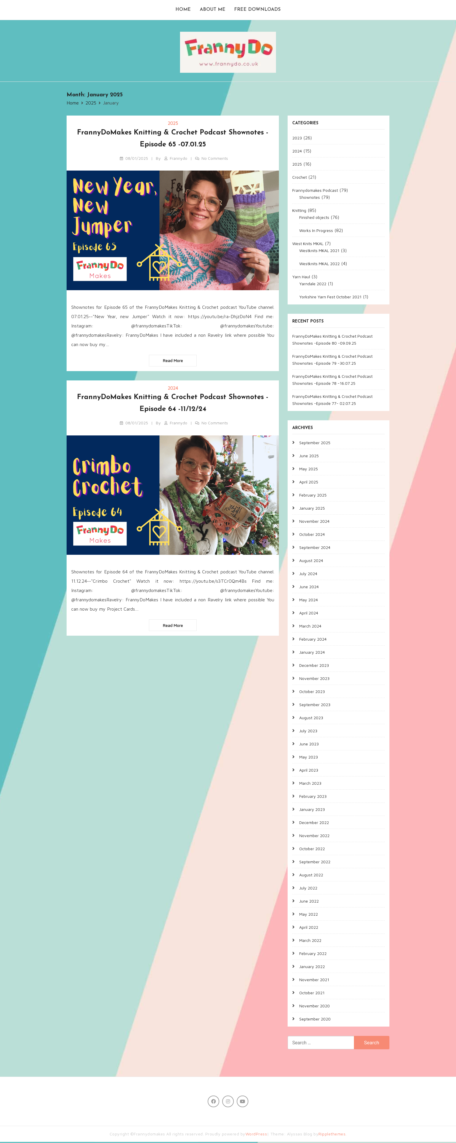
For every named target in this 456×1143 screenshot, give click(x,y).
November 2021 (314, 980)
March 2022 (310, 941)
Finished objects (314, 218)
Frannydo (178, 159)
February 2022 (313, 954)
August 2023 (311, 718)
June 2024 (309, 587)
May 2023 (308, 757)
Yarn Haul (301, 277)
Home (182, 10)
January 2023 (312, 810)
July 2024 (308, 574)
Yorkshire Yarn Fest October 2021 (330, 297)
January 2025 (312, 508)
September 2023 (314, 705)
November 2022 (314, 836)
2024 (173, 389)
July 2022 (308, 888)
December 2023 (314, 666)
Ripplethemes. (332, 1135)
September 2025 (314, 443)
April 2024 (308, 613)
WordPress (256, 1135)
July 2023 (308, 731)
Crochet (299, 178)
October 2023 (312, 692)
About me (212, 10)
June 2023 (309, 744)
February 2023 (313, 797)
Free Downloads (258, 10)
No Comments (215, 159)
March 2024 (310, 626)
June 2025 (309, 456)
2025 (173, 124)
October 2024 (312, 535)
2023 (297, 138)
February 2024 (313, 639)
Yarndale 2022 (312, 284)
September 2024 (314, 548)
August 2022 (311, 875)
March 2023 (310, 784)
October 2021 (312, 993)
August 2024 (311, 561)
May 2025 (308, 469)
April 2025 (308, 482)
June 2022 (309, 901)
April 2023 (308, 770)
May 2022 (308, 914)
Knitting (299, 211)
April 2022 (308, 928)
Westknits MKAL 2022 (319, 264)
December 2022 (314, 823)
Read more (173, 361)
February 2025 (313, 495)
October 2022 (312, 849)
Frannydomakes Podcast (315, 191)
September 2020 (315, 1019)
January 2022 (312, 967)
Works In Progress (316, 231)
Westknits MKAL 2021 (319, 251)
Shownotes (309, 198)
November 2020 (314, 1006)
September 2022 (314, 862)
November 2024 (314, 522)
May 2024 (308, 600)
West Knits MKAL (307, 244)
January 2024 (312, 653)
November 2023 (314, 679)
